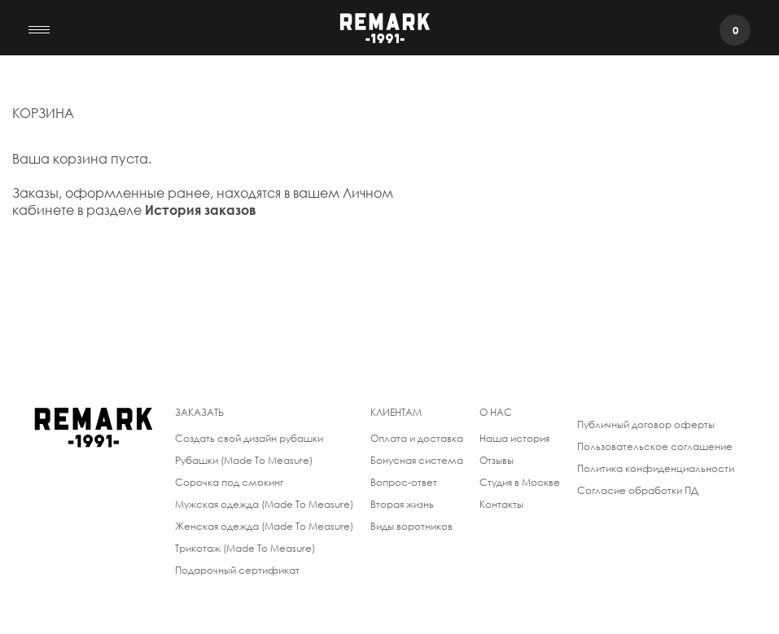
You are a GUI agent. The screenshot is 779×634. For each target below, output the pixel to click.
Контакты (501, 504)
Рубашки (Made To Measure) (244, 460)
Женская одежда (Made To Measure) (264, 526)
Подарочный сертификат (237, 570)
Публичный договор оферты (646, 424)
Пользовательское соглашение (655, 446)
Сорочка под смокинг (229, 482)
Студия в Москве (519, 482)
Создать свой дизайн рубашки (249, 438)
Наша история (514, 438)
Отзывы (496, 460)
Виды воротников (411, 526)
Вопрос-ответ (403, 482)
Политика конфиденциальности (655, 468)
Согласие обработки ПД (637, 490)
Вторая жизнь (402, 504)
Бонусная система (416, 460)
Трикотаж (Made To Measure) (245, 548)
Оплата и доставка (416, 438)
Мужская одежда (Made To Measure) (264, 504)
